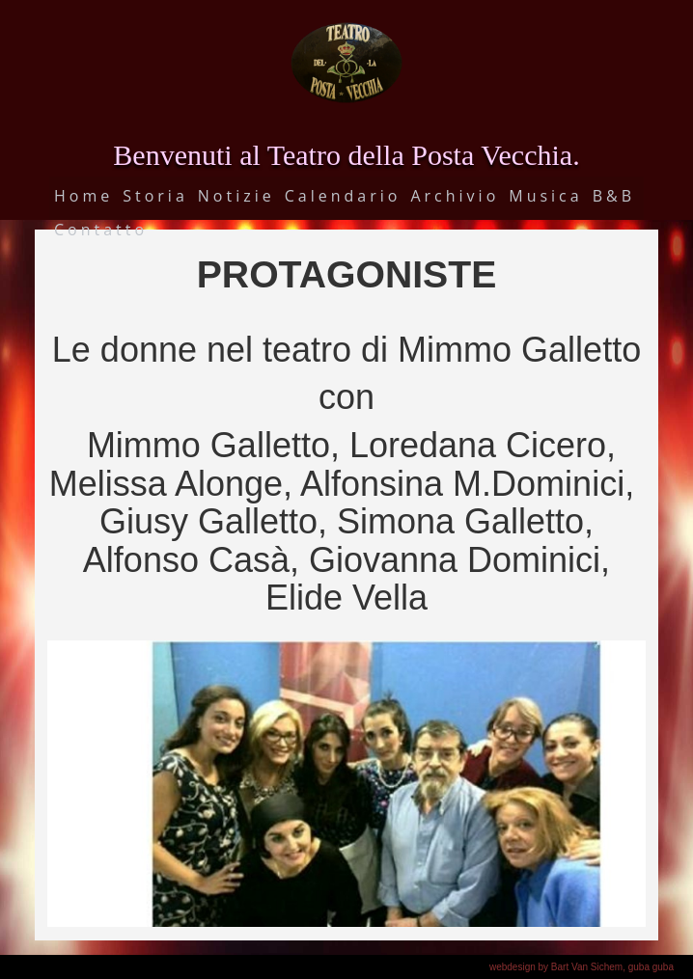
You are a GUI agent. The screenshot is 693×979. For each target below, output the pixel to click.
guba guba (651, 967)
